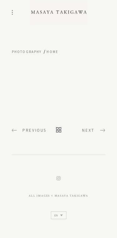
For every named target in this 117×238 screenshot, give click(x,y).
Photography (27, 52)
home (52, 52)
